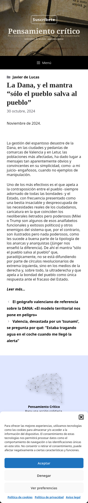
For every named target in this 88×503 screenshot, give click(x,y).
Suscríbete (44, 19)
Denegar (44, 475)
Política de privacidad (49, 497)
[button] (81, 417)
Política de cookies (19, 497)
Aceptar (44, 463)
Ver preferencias (44, 488)
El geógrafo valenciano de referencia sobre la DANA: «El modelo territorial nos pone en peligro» (43, 308)
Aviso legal (73, 497)
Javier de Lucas (26, 77)
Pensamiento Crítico (44, 407)
